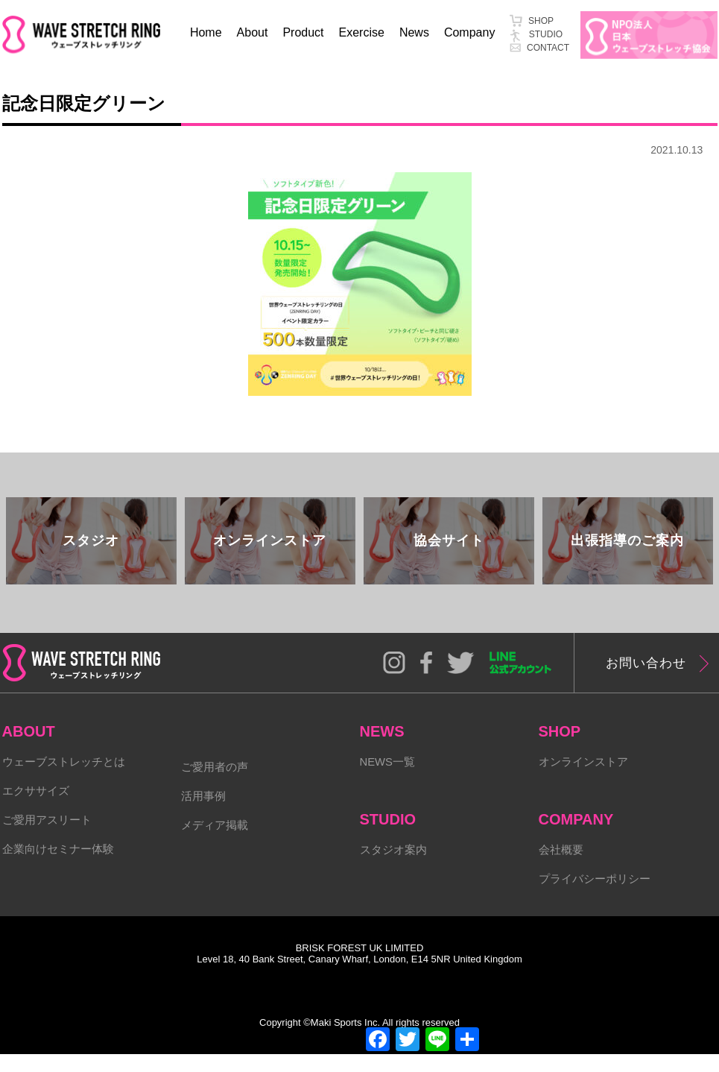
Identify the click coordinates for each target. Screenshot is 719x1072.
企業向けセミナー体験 (61, 867)
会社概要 (562, 865)
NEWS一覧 (389, 775)
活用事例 (205, 811)
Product (302, 32)
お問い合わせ (652, 676)
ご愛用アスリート (50, 836)
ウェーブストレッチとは (67, 775)
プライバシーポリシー (598, 895)
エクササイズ (38, 806)
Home (206, 32)
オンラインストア (586, 775)
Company (469, 32)
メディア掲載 (217, 842)
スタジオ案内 (395, 865)
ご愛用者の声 (217, 781)
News (414, 32)
